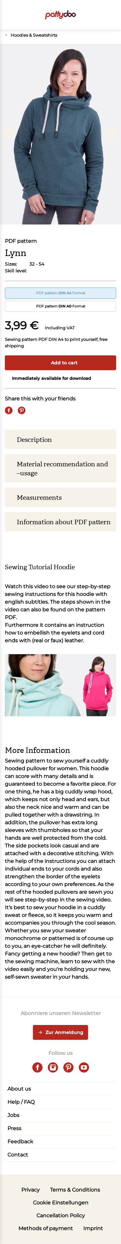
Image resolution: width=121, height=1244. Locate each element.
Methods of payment (45, 1228)
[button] (112, 15)
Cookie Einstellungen (60, 1203)
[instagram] (53, 1067)
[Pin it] (21, 410)
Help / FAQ (21, 1102)
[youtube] (84, 1067)
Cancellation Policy (60, 1215)
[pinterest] (68, 1067)
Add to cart (61, 363)
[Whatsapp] (47, 410)
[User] (99, 15)
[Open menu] (9, 15)
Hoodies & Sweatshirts (31, 35)
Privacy (30, 1190)
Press (14, 1128)
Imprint (93, 1228)
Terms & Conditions (75, 1190)
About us (19, 1089)
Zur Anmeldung (60, 1032)
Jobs (13, 1115)
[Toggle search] (86, 15)
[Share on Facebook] (9, 410)
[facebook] (37, 1067)
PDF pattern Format (60, 293)
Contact (17, 1155)
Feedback (20, 1142)
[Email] (34, 410)
